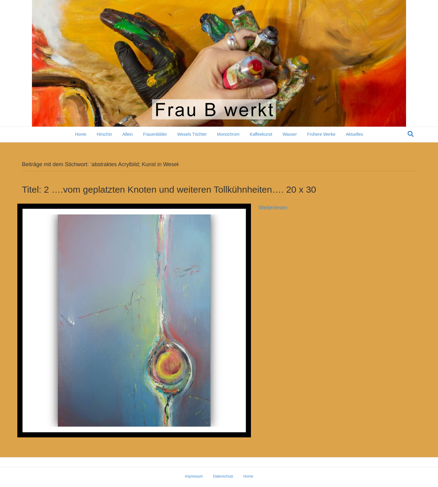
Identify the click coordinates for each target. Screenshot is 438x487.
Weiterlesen (273, 208)
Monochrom (228, 134)
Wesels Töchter (192, 134)
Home (80, 134)
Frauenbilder (155, 134)
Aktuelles (354, 134)
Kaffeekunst (261, 134)
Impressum (194, 476)
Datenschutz (223, 476)
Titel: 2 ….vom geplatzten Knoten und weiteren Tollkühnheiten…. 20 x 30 (169, 189)
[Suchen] (410, 133)
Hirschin (104, 134)
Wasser (290, 134)
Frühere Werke (321, 134)
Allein (127, 134)
